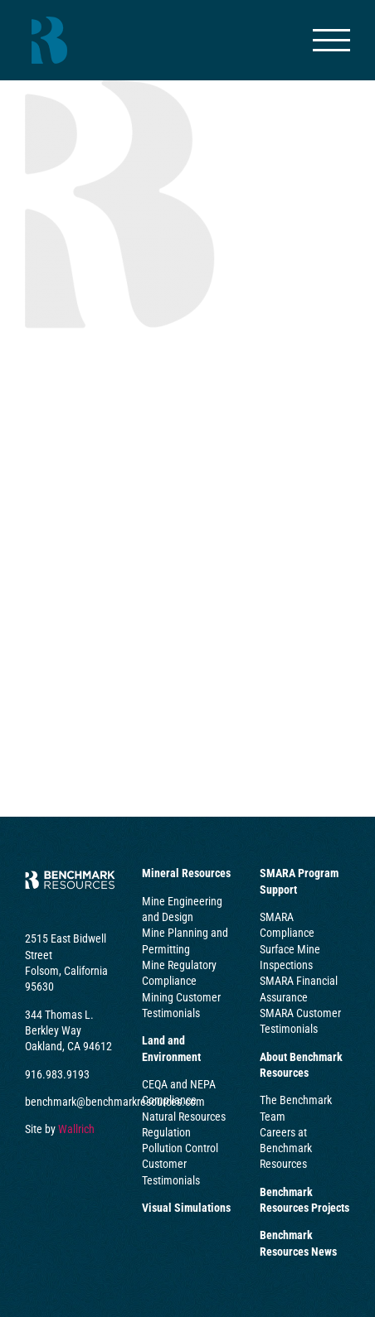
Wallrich (76, 1129)
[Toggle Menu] (332, 40)
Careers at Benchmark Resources (286, 1148)
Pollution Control (180, 1148)
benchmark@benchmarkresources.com (115, 1101)
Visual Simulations (186, 1207)
